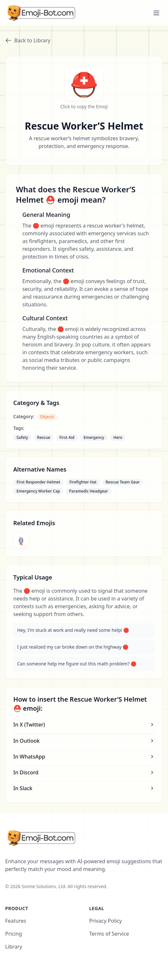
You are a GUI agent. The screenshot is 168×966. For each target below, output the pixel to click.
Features (15, 920)
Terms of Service (109, 933)
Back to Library (27, 40)
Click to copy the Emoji (84, 106)
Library (13, 946)
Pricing (13, 933)
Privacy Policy (105, 920)
